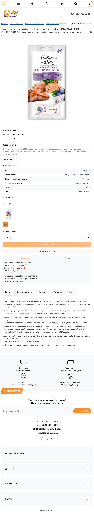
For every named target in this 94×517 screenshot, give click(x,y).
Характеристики (24, 292)
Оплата (68, 258)
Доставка (25, 258)
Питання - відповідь (63, 292)
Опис (7, 292)
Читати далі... (9, 159)
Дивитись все (9, 198)
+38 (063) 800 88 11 (80, 14)
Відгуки (43, 292)
